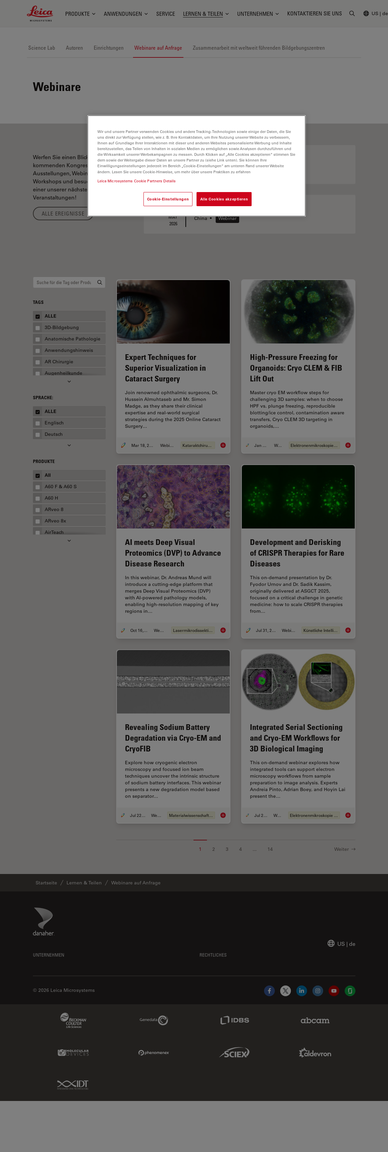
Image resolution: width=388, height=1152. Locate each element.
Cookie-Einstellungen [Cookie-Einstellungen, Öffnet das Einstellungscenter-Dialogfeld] (168, 198)
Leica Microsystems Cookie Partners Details (136, 180)
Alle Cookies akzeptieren (224, 198)
